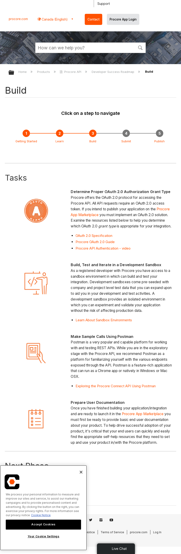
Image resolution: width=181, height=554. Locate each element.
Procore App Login (123, 19)
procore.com (18, 19)
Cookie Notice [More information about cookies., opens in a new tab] (41, 515)
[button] (140, 47)
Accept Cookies (43, 524)
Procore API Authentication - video (103, 248)
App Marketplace (149, 414)
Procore (128, 414)
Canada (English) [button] (54, 19)
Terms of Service (112, 532)
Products (44, 72)
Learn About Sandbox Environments (104, 320)
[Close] (81, 472)
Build (92, 141)
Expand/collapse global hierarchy (14, 72)
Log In (157, 532)
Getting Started (26, 141)
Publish (159, 141)
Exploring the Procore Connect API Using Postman (116, 386)
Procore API (71, 72)
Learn (59, 141)
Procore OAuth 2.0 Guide (95, 242)
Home (23, 72)
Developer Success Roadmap (113, 72)
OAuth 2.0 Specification (94, 235)
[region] (43, 507)
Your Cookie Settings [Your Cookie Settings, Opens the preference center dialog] (43, 536)
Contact (93, 19)
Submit (126, 141)
